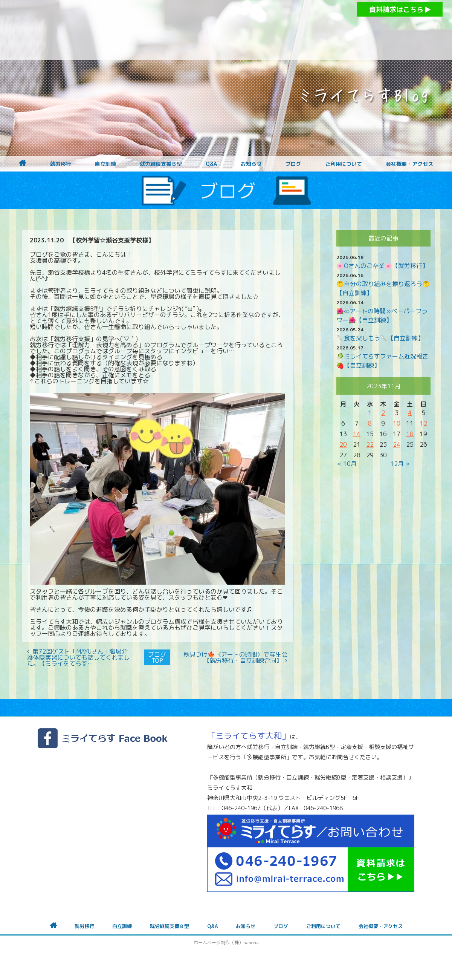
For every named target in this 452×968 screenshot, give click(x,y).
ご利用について (343, 164)
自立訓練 (105, 164)
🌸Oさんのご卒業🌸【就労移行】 (382, 266)
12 (423, 423)
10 (396, 423)
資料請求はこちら (400, 9)
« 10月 (347, 463)
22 (370, 444)
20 (343, 444)
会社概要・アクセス (409, 164)
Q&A (211, 164)
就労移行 (60, 164)
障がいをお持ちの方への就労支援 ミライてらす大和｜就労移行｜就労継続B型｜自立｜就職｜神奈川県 (211, 30)
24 (396, 444)
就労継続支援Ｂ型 (161, 164)
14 (356, 434)
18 (410, 434)
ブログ (293, 164)
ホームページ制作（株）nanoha (226, 942)
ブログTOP (157, 657)
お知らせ (251, 164)
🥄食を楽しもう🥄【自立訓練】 (380, 338)
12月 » (400, 463)
